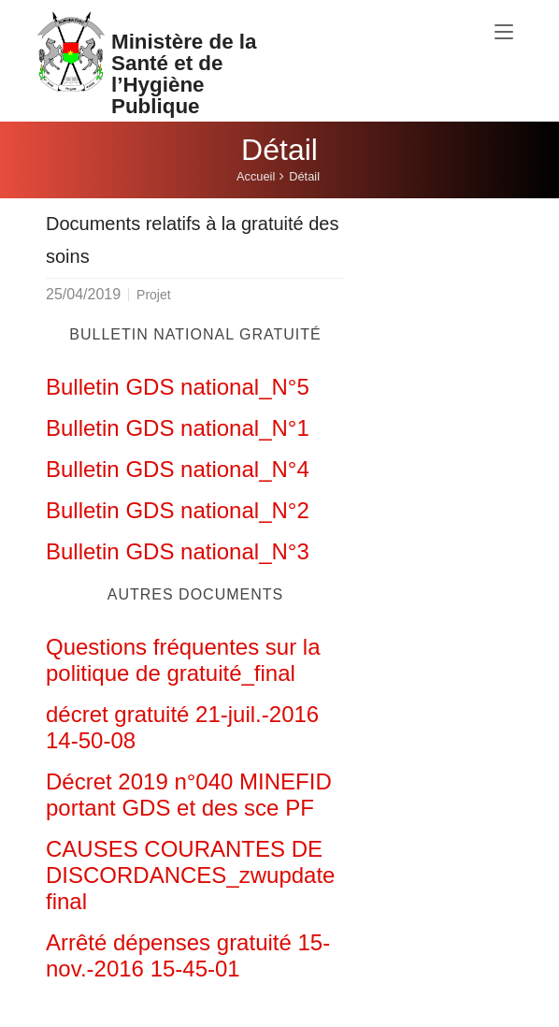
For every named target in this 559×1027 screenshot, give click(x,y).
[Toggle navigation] (503, 32)
